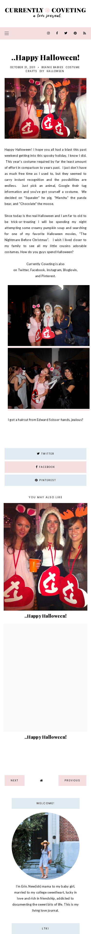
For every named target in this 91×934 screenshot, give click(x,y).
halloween (55, 71)
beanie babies (52, 67)
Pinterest (48, 276)
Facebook (37, 270)
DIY (42, 71)
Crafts (31, 71)
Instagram (54, 270)
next (14, 780)
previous (72, 780)
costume (73, 67)
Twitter (23, 270)
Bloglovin (70, 270)
